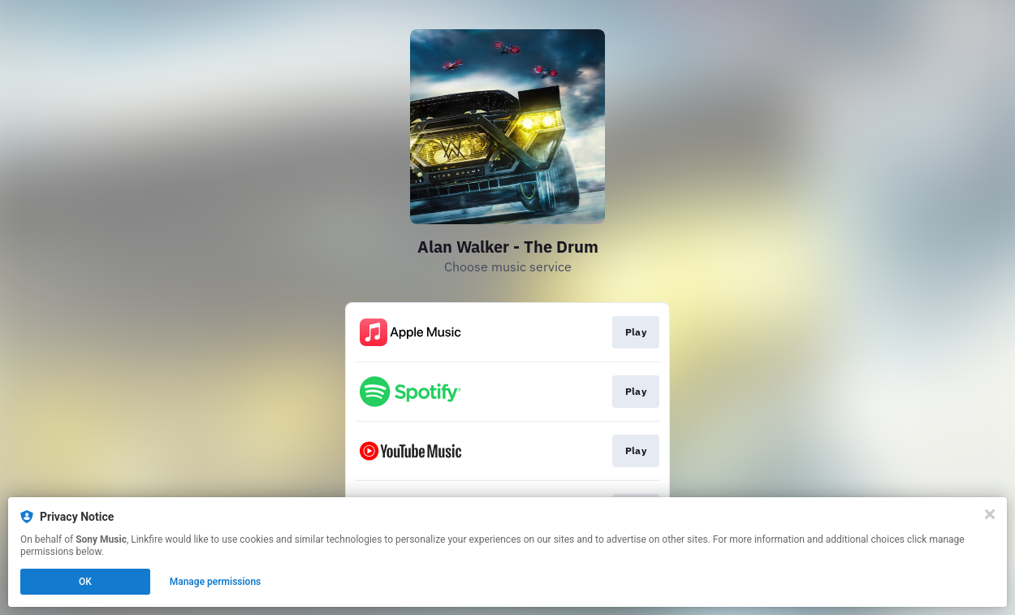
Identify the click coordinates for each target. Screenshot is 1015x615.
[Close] (990, 514)
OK (85, 581)
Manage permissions (215, 581)
